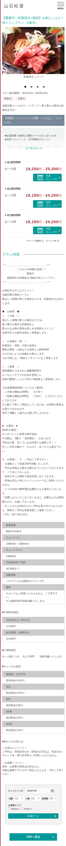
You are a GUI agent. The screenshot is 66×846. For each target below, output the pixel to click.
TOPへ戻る (33, 836)
